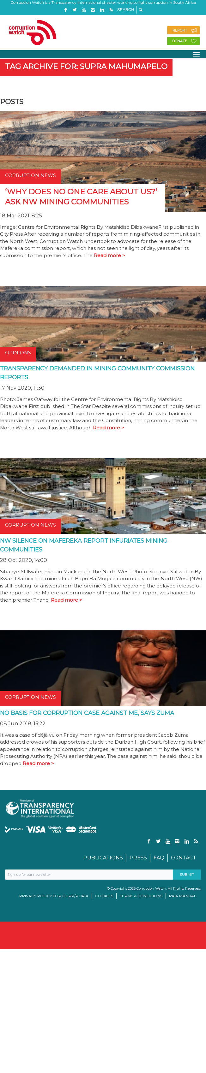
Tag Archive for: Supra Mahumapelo (86, 66)
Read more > (109, 255)
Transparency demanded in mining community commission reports (97, 373)
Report (180, 30)
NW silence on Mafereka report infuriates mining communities (83, 545)
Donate (179, 41)
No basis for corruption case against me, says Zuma (87, 713)
